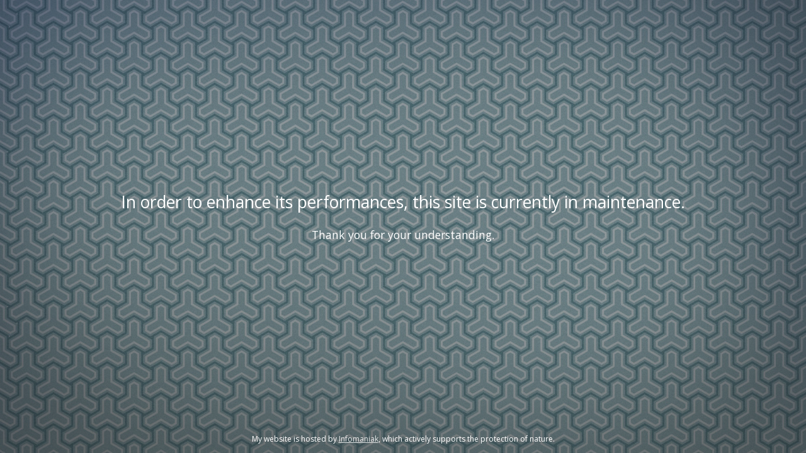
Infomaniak (358, 438)
